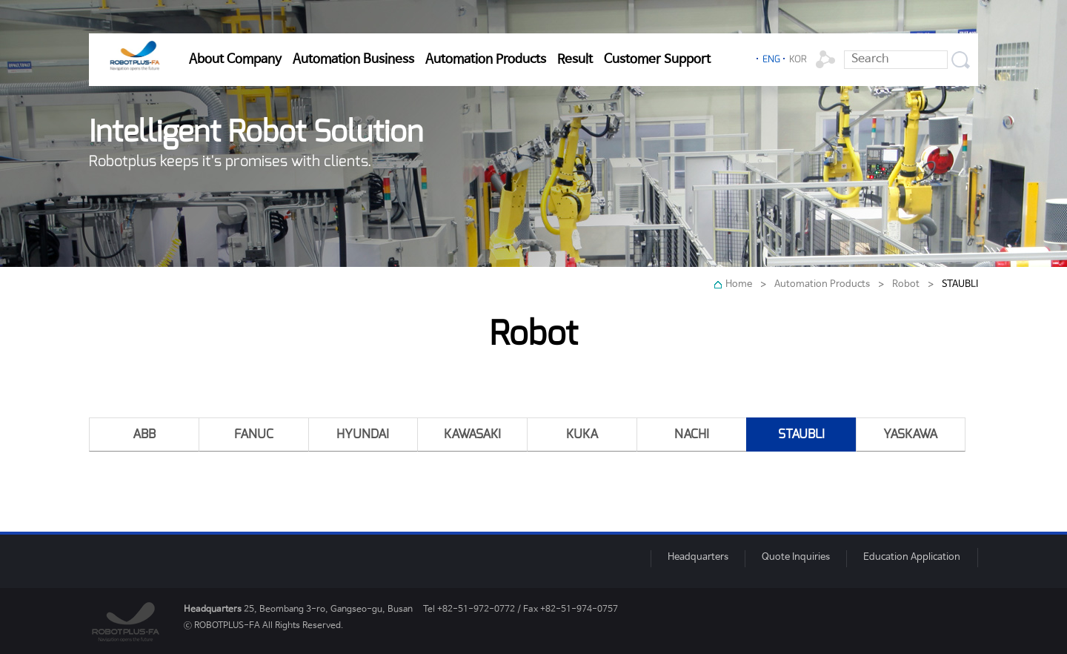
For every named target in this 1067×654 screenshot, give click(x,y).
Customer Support (657, 59)
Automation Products (485, 59)
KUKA (582, 434)
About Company (235, 59)
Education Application (911, 557)
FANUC (253, 434)
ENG (771, 59)
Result (575, 59)
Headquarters (698, 557)
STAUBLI (801, 434)
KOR (798, 59)
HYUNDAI (362, 434)
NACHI (691, 434)
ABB (144, 434)
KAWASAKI (472, 434)
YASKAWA (910, 434)
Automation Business (353, 59)
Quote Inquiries (796, 557)
